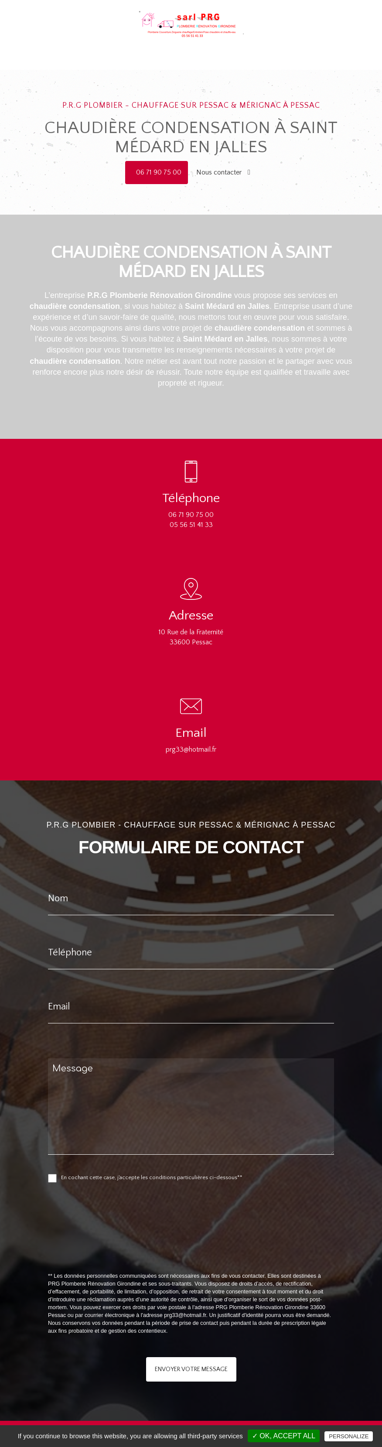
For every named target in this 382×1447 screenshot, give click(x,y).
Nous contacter (223, 172)
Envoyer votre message (191, 1369)
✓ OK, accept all (283, 1436)
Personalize (348, 1436)
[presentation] (140, 1247)
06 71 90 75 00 (158, 172)
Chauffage (168, 46)
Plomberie (133, 46)
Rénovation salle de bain (223, 46)
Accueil (103, 46)
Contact (275, 46)
